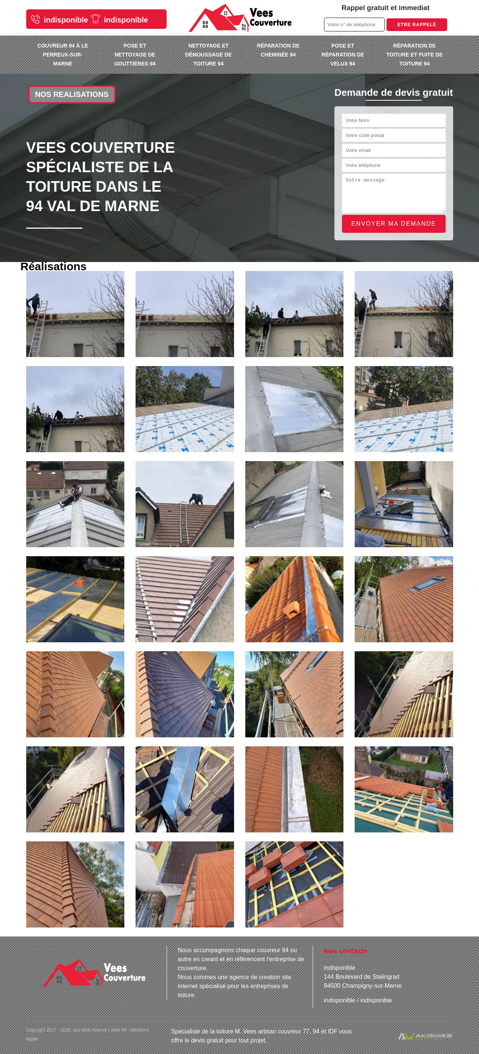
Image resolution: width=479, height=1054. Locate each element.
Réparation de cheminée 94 (278, 50)
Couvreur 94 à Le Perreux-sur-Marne (62, 55)
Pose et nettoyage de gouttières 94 (134, 55)
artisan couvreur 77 (283, 1031)
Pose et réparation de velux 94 (342, 55)
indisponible (59, 19)
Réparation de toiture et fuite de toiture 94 (414, 55)
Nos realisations (72, 94)
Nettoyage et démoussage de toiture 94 (208, 55)
